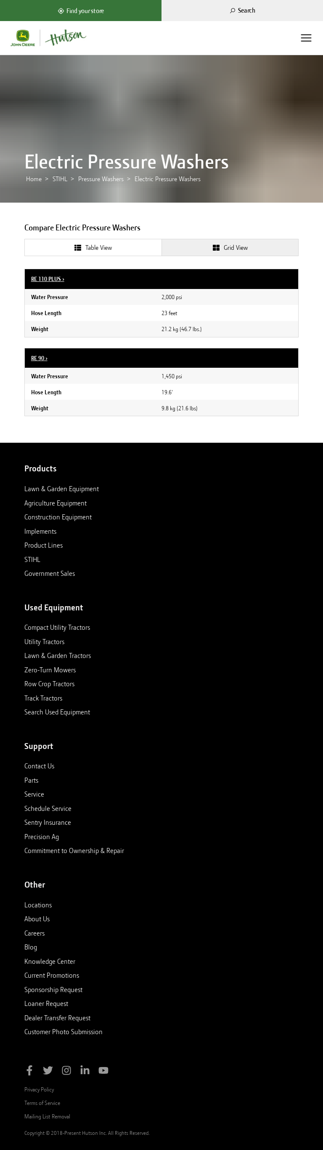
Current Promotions (51, 975)
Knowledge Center (49, 961)
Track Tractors (43, 698)
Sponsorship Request (53, 989)
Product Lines (43, 545)
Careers (34, 933)
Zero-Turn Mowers (50, 670)
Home (34, 179)
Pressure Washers (101, 179)
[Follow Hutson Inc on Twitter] (48, 1071)
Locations (38, 905)
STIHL (60, 179)
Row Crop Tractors (49, 683)
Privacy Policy (39, 1089)
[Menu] (306, 37)
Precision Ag (41, 836)
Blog (30, 947)
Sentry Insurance (47, 822)
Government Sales (49, 573)
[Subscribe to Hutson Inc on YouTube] (103, 1071)
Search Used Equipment (57, 712)
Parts (31, 780)
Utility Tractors (44, 641)
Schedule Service (47, 808)
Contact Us (39, 766)
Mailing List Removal (47, 1116)
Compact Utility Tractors (57, 627)
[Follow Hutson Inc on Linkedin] (85, 1071)
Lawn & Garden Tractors (57, 655)
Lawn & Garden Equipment (61, 488)
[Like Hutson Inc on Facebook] (29, 1071)
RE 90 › (39, 358)
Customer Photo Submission (63, 1031)
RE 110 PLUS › (47, 278)
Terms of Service (42, 1102)
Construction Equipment (58, 517)
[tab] (93, 247)
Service (34, 794)
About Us (37, 919)
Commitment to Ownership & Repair (74, 850)
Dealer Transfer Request (57, 1018)
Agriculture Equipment (55, 503)
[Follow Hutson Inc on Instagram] (66, 1071)
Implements (40, 531)
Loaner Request (46, 1003)
